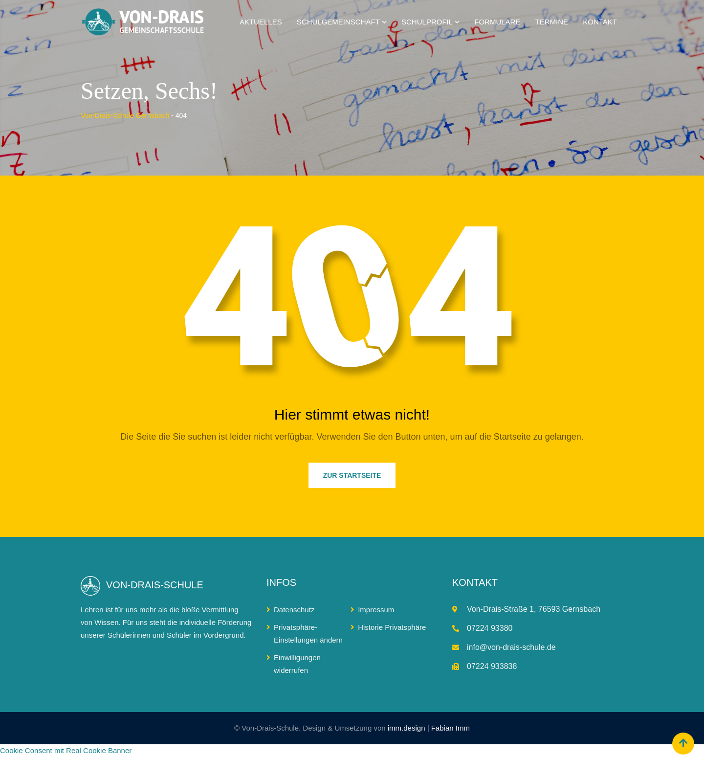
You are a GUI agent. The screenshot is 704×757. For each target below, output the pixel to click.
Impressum (376, 609)
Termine (552, 22)
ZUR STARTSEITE (352, 475)
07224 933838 (492, 666)
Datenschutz (294, 609)
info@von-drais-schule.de (511, 647)
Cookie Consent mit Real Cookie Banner (66, 750)
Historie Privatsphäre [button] (392, 627)
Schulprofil (427, 22)
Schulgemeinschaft (338, 22)
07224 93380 (489, 628)
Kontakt (600, 22)
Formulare (497, 22)
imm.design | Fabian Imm (429, 728)
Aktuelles (261, 22)
